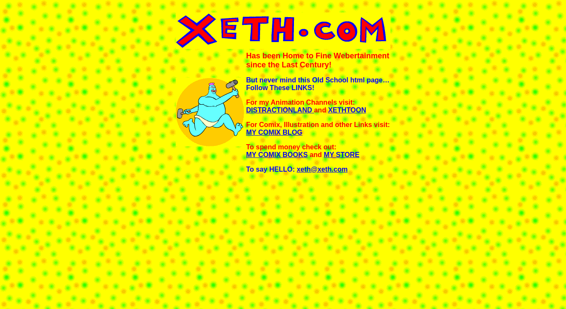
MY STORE (342, 154)
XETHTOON (347, 110)
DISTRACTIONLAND (280, 110)
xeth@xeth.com (322, 169)
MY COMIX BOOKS (277, 154)
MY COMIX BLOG (274, 132)
